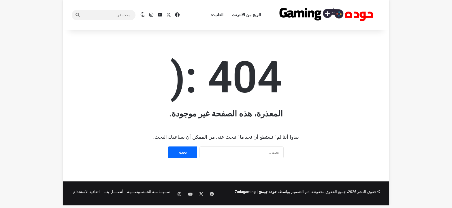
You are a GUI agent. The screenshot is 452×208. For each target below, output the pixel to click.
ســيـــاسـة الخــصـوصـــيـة (148, 192)
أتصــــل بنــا (113, 192)
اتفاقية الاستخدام (86, 192)
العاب (218, 14)
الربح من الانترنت (246, 14)
